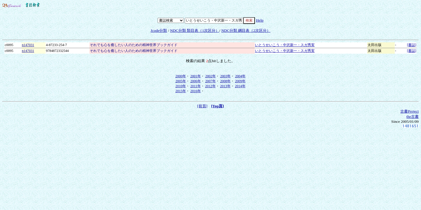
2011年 (195, 86)
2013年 (225, 86)
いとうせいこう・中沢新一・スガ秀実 (285, 45)
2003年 (225, 76)
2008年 (225, 81)
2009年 (240, 81)
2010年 (180, 86)
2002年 (210, 76)
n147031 (28, 45)
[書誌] (411, 45)
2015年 (180, 91)
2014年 (240, 86)
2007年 (210, 81)
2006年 (195, 81)
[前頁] (202, 106)
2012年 (210, 86)
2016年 (195, 91)
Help (259, 20)
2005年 (180, 81)
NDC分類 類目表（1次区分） (194, 30)
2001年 (195, 76)
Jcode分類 (159, 30)
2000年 (180, 76)
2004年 (240, 76)
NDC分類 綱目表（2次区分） (245, 30)
